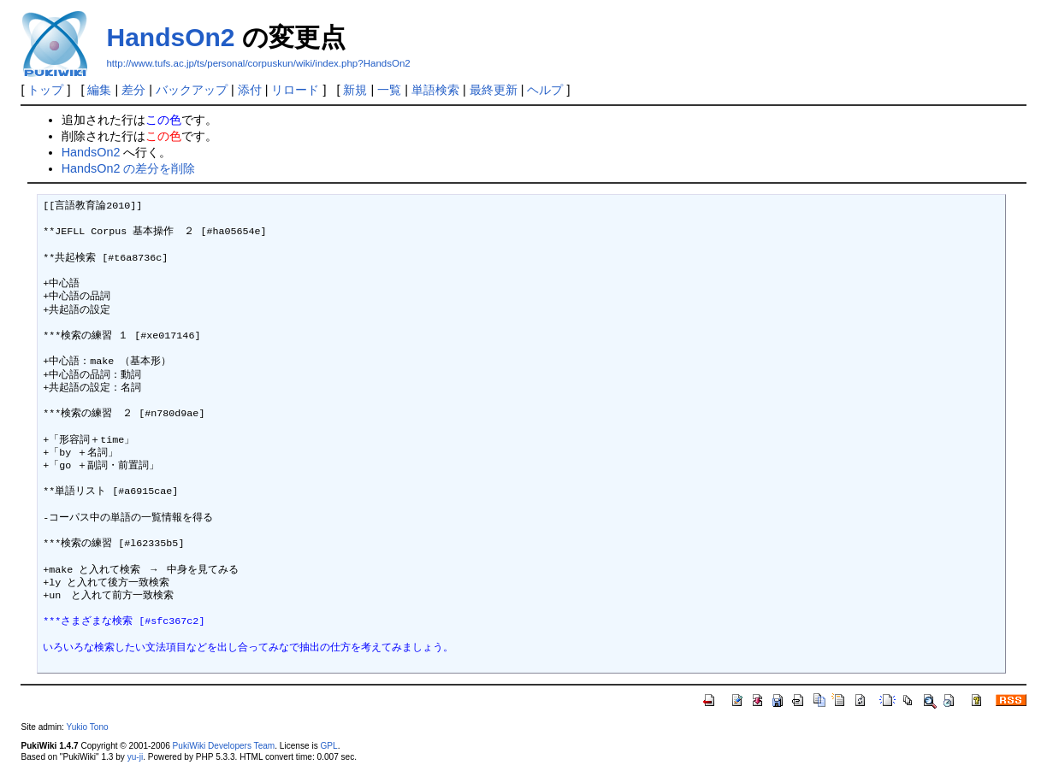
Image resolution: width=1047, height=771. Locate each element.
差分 (133, 90)
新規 (355, 90)
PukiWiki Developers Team (224, 745)
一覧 (389, 90)
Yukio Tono (88, 727)
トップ (45, 90)
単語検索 (435, 90)
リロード (295, 90)
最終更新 (494, 90)
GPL (328, 745)
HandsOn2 (170, 37)
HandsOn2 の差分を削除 (129, 168)
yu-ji (135, 757)
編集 (99, 90)
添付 (250, 90)
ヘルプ (545, 90)
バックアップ (192, 90)
